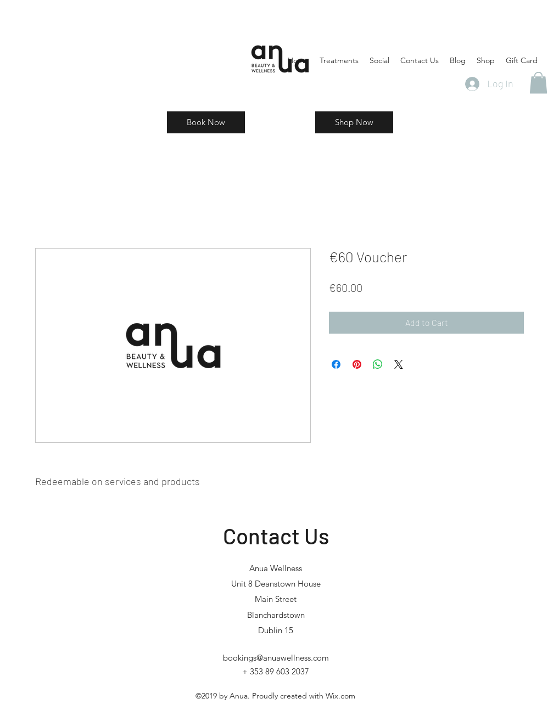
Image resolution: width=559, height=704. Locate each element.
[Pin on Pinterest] (357, 364)
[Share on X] (398, 364)
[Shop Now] (354, 122)
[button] (538, 82)
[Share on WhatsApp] (377, 364)
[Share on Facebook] (336, 364)
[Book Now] (206, 122)
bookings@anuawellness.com (276, 657)
